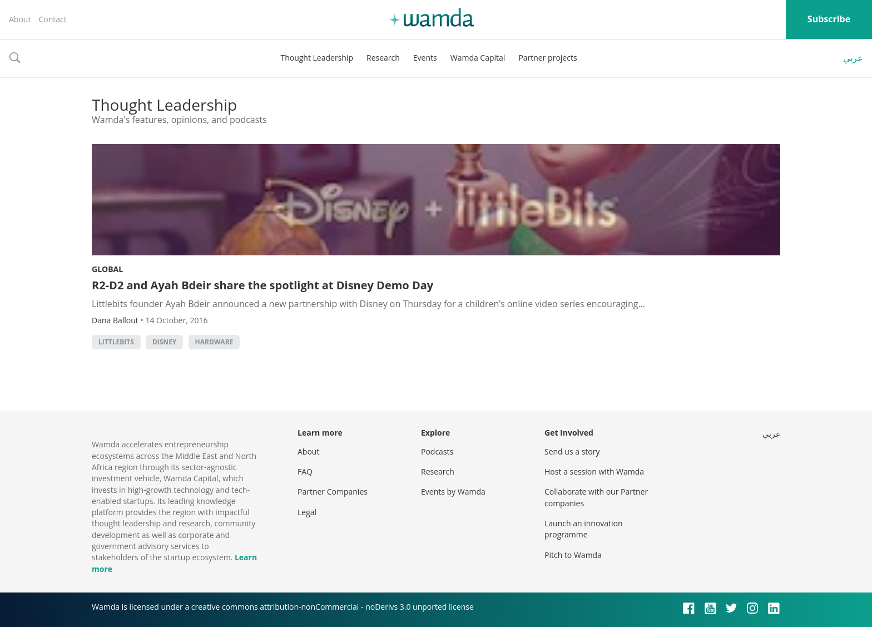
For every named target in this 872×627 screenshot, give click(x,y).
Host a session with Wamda (594, 471)
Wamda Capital (478, 57)
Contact (52, 19)
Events (425, 57)
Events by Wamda (453, 491)
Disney (164, 342)
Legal (307, 512)
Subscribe (828, 19)
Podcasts (437, 451)
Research (383, 57)
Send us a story (572, 451)
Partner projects (547, 57)
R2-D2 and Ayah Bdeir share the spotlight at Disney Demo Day (262, 285)
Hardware (214, 342)
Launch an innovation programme (583, 529)
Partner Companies (333, 491)
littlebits (116, 342)
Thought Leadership (316, 57)
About (20, 19)
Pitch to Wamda (573, 555)
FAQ (305, 471)
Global (107, 269)
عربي (853, 57)
